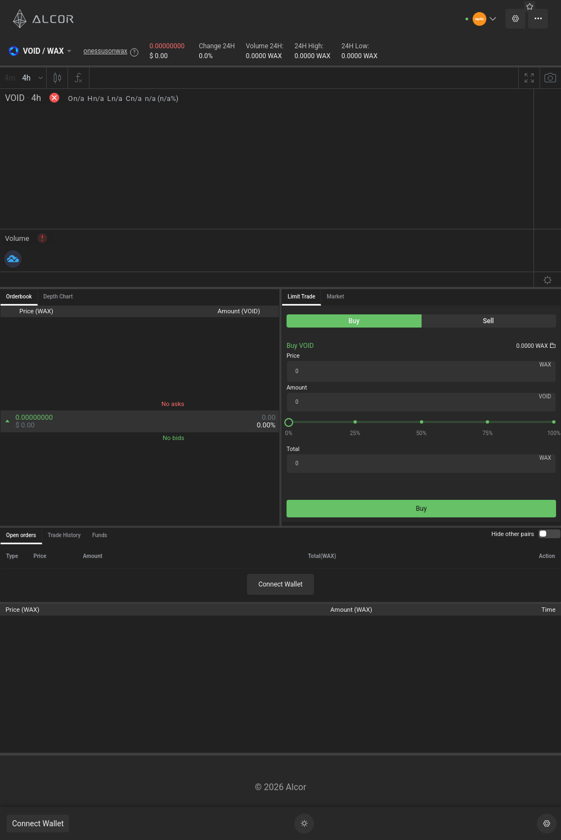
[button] (485, 19)
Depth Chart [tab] (57, 297)
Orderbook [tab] (19, 297)
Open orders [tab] (21, 535)
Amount (297, 387)
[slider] (421, 422)
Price (293, 355)
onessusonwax (105, 51)
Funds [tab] (99, 535)
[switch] (549, 533)
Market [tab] (335, 297)
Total (293, 449)
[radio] (354, 321)
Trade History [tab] (64, 535)
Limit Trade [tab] (301, 297)
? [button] (134, 52)
